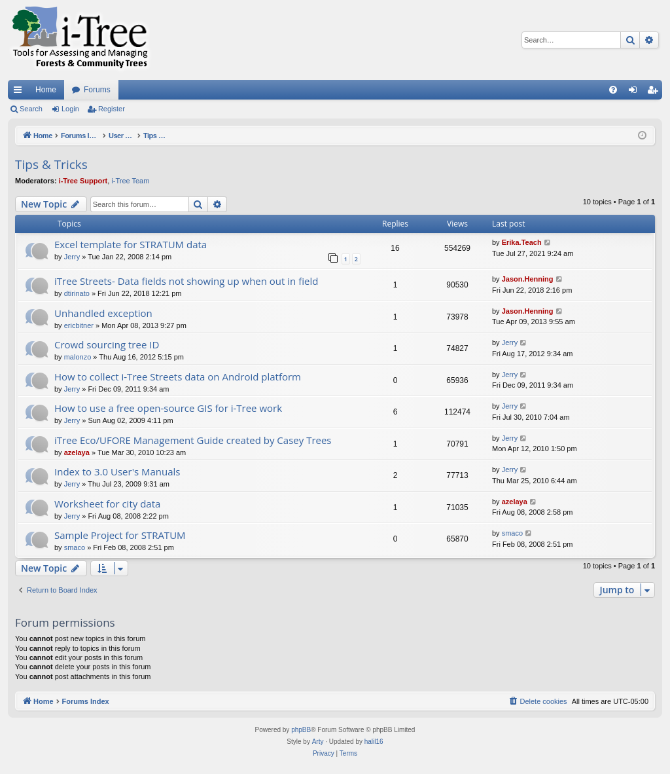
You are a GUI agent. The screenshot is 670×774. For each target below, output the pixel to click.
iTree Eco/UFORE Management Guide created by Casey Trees (193, 440)
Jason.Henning (528, 279)
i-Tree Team (130, 181)
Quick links (20, 92)
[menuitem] (613, 90)
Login (70, 109)
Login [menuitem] (636, 92)
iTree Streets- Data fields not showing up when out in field (186, 280)
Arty (318, 741)
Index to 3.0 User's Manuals (117, 471)
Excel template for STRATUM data (130, 244)
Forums (97, 89)
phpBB (301, 729)
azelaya (77, 452)
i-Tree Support (83, 181)
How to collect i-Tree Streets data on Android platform (177, 376)
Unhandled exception (103, 313)
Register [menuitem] (655, 92)
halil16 (373, 741)
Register (111, 109)
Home (45, 89)
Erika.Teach (522, 242)
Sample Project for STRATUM (120, 535)
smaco (74, 547)
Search (31, 109)
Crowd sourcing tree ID (106, 344)
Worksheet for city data (107, 503)
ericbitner (79, 325)
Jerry (72, 257)
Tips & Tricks (51, 164)
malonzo (78, 357)
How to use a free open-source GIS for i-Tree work (168, 408)
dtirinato (77, 293)
